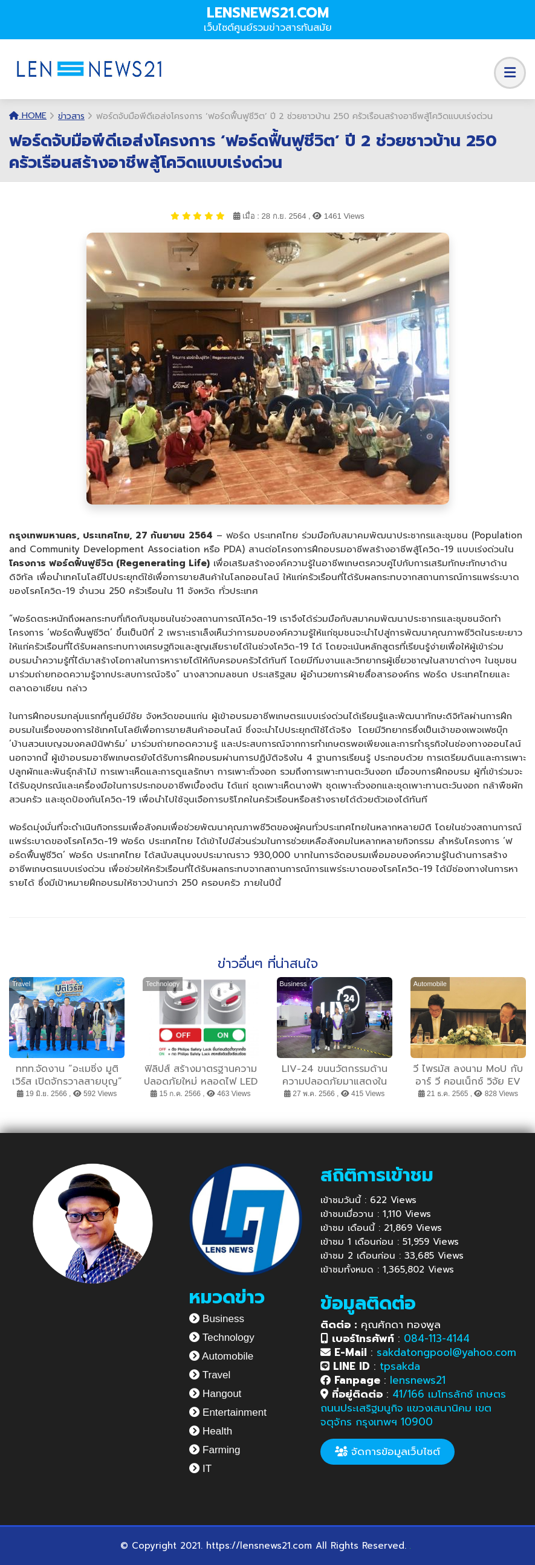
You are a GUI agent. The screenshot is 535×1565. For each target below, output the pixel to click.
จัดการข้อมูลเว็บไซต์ (387, 1451)
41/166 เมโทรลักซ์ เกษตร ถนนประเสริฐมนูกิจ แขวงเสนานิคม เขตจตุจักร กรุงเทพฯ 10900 (413, 1408)
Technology (221, 1337)
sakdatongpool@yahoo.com (446, 1352)
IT (200, 1468)
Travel (209, 1375)
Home (28, 115)
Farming (214, 1450)
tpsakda (400, 1366)
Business (216, 1319)
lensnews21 (418, 1380)
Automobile (221, 1356)
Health (210, 1431)
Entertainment (228, 1412)
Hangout (215, 1393)
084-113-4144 (437, 1338)
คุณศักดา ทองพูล (380, 1324)
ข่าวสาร (71, 116)
